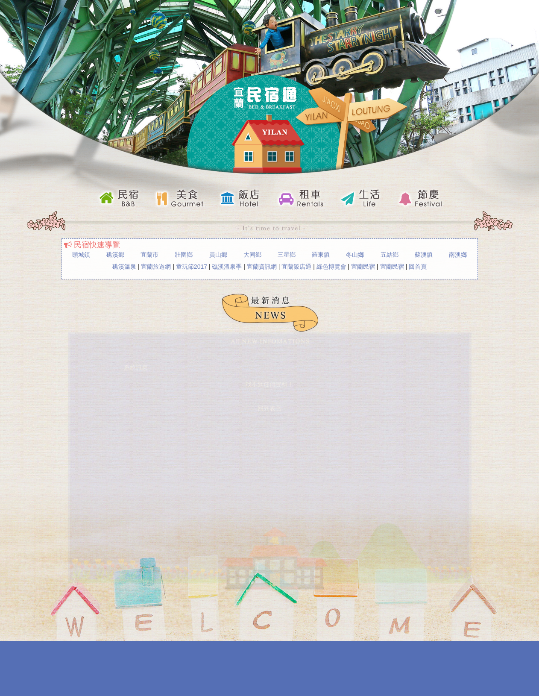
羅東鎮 (321, 253)
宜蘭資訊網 (262, 265)
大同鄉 (252, 253)
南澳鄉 (458, 253)
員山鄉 (218, 253)
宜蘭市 (149, 253)
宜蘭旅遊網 (156, 265)
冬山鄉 (355, 253)
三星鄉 (287, 253)
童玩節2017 (191, 265)
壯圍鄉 (184, 253)
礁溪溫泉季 (227, 265)
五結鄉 (389, 253)
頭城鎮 (81, 253)
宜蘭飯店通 (296, 265)
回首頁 (418, 265)
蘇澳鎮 (424, 253)
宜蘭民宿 (363, 265)
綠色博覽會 (331, 265)
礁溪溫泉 (124, 265)
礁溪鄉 (115, 253)
